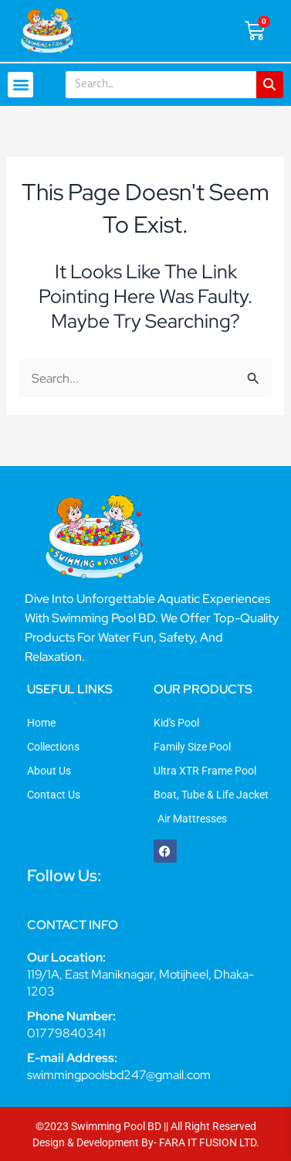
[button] (20, 84)
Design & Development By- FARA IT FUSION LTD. (145, 1142)
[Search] (269, 84)
